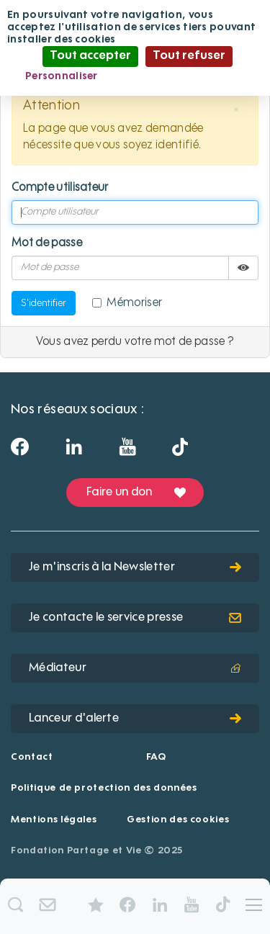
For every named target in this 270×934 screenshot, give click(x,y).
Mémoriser (127, 303)
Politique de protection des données (104, 788)
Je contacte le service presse (135, 618)
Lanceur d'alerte (135, 718)
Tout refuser (189, 56)
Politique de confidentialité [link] (182, 76)
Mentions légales (53, 820)
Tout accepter (90, 56)
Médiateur (135, 668)
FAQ (156, 757)
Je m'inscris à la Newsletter (135, 567)
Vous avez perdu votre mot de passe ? (135, 342)
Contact (32, 757)
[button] (236, 110)
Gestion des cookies (178, 820)
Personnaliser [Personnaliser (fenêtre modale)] (61, 76)
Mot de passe (47, 243)
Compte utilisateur (60, 188)
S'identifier (43, 303)
